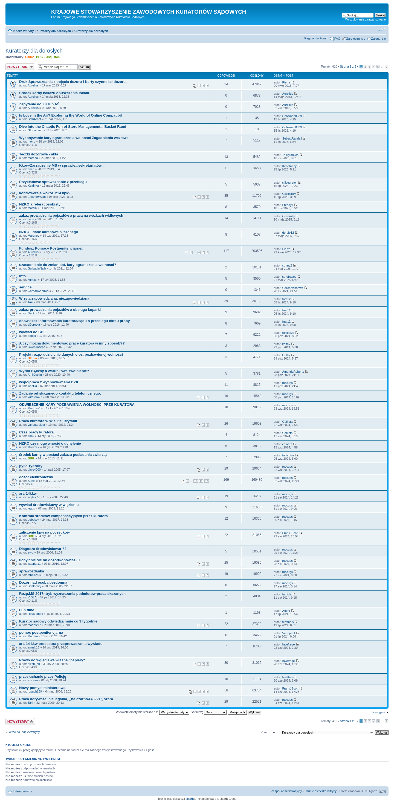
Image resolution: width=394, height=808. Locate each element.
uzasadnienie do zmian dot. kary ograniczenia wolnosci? (67, 265)
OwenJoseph (36, 347)
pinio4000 (34, 469)
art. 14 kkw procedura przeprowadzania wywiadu (61, 644)
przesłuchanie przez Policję (42, 676)
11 (201, 481)
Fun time (26, 610)
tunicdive (288, 332)
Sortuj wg (209, 712)
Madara (33, 636)
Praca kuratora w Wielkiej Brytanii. (48, 421)
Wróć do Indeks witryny (24, 732)
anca (31, 169)
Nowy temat (20, 66)
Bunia (31, 480)
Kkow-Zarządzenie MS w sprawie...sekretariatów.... (62, 165)
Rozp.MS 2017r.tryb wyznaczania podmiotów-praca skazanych (72, 594)
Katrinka (33, 185)
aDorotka (34, 324)
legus (31, 508)
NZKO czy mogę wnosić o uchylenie (50, 443)
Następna (378, 712)
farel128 (33, 575)
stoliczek (33, 447)
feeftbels (288, 622)
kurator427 (35, 397)
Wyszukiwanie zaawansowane (365, 19)
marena (33, 158)
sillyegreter (289, 182)
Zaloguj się (378, 38)
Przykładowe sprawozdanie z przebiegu (53, 182)
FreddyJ (287, 205)
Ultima (29, 57)
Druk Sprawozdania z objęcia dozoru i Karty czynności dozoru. (73, 82)
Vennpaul (288, 633)
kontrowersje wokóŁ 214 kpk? (45, 193)
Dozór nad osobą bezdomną (43, 582)
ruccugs (287, 382)
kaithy (286, 344)
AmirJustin (35, 374)
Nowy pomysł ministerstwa (42, 688)
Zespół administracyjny (286, 791)
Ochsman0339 (292, 116)
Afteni (286, 610)
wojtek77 (33, 497)
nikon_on (34, 663)
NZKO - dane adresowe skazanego (48, 232)
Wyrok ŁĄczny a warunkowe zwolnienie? (54, 371)
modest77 (34, 625)
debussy (33, 519)
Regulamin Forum (316, 38)
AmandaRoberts (293, 371)
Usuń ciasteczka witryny (321, 791)
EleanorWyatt (37, 196)
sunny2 (287, 265)
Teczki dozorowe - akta (38, 154)
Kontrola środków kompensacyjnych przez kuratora (63, 516)
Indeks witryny (23, 31)
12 (206, 481)
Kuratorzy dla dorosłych (53, 31)
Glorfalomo (35, 130)
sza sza (33, 680)
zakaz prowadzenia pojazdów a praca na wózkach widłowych (71, 215)
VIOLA (32, 597)
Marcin (32, 208)
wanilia (32, 385)
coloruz (287, 444)
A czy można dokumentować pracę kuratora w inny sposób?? (72, 343)
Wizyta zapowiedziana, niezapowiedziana (54, 298)
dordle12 (288, 232)
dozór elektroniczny (36, 477)
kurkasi (32, 279)
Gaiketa (287, 421)
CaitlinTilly (289, 193)
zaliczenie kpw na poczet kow (44, 532)
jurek (31, 436)
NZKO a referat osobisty (39, 204)
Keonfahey (289, 166)
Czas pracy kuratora (36, 432)
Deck (31, 313)
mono (31, 141)
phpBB (190, 798)
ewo (30, 552)
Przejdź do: (268, 732)
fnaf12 (286, 299)
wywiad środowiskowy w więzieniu (49, 505)
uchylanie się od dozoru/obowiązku (49, 560)
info (22, 276)
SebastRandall (292, 138)
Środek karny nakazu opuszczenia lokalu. (54, 93)
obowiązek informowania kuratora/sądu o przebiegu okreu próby (74, 321)
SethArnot (34, 119)
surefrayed (289, 276)
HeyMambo (35, 613)
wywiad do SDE (32, 332)
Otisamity (288, 216)
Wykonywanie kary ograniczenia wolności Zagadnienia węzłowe (74, 138)
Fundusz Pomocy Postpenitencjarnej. (51, 248)
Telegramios (290, 155)
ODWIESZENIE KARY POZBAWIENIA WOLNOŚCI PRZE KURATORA (77, 404)
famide (286, 594)
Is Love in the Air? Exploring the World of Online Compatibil (70, 115)
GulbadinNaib (37, 268)
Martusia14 (35, 408)
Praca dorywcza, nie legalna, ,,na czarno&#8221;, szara (66, 699)
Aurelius (33, 85)
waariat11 (34, 563)
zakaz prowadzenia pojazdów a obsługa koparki (60, 310)
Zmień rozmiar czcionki (382, 29)
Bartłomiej (34, 586)
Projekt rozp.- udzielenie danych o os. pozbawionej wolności (71, 354)
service (25, 287)
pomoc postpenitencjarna (41, 632)
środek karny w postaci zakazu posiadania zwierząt (63, 455)
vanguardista (36, 424)
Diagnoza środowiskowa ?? (42, 549)
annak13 (33, 647)
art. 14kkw (28, 493)
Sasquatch (52, 57)
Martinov (33, 235)
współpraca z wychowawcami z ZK (49, 382)
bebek (32, 335)
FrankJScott (290, 533)
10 (195, 481)
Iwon (31, 219)
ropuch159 (35, 691)
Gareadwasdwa (38, 290)
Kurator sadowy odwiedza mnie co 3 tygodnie (58, 621)
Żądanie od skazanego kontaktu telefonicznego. (60, 393)
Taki (30, 302)
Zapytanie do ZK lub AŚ (39, 104)
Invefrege (288, 644)
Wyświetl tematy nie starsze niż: (152, 712)
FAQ (337, 38)
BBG (39, 57)
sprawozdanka (31, 571)
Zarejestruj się (355, 38)
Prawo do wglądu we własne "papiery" (52, 660)
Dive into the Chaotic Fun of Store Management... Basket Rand (72, 126)
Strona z (348, 66)
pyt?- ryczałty (30, 466)
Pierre (286, 82)
